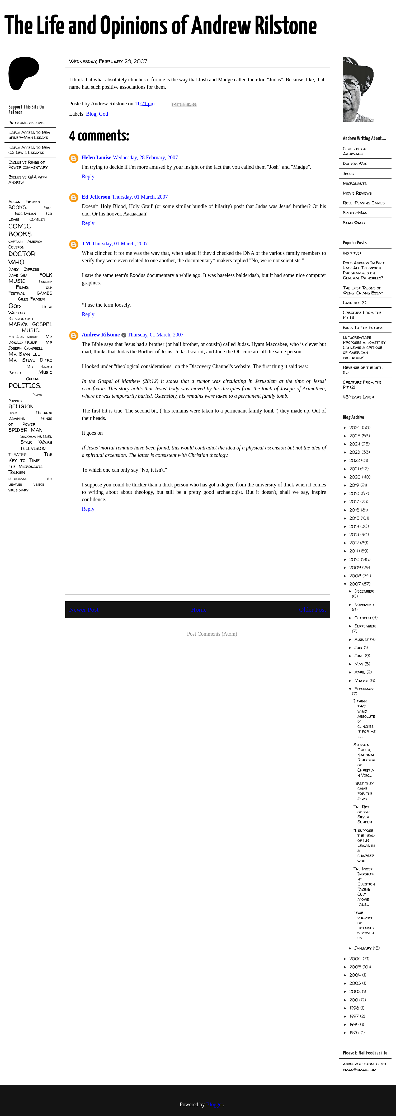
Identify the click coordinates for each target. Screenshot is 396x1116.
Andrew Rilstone (101, 334)
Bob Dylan (25, 213)
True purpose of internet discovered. (363, 925)
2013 (355, 534)
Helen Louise (96, 157)
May (360, 664)
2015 (355, 518)
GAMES (44, 293)
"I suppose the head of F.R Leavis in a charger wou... (364, 845)
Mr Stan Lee (24, 353)
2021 (355, 469)
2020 (356, 477)
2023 (355, 452)
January (364, 948)
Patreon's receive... (26, 122)
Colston (16, 247)
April (360, 672)
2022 (355, 460)
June (360, 656)
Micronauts (355, 183)
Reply (88, 176)
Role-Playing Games (364, 203)
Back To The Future (363, 327)
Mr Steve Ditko (30, 360)
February (364, 689)
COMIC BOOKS (20, 230)
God (103, 114)
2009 (356, 567)
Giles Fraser (31, 299)
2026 (356, 427)
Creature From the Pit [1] (362, 315)
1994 (355, 1024)
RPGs (12, 413)
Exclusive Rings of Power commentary (28, 164)
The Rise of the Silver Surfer (362, 814)
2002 (356, 991)
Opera (32, 379)
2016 (355, 510)
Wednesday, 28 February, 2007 (145, 157)
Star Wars (37, 442)
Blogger (214, 1104)
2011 (354, 551)
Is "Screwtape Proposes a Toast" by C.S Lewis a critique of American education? (364, 347)
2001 (355, 1000)
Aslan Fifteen (24, 201)
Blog (91, 114)
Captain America (25, 241)
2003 (356, 983)
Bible (48, 207)
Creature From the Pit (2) (362, 384)
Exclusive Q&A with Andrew (27, 179)
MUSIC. (31, 330)
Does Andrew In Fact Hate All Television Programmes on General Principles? (364, 270)
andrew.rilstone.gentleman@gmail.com (365, 1066)
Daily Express (23, 269)
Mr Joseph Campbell (30, 345)
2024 (355, 444)
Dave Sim (17, 275)
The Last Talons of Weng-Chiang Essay (363, 290)
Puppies (15, 401)
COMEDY (37, 219)
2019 (355, 485)
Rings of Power (30, 421)
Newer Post (83, 609)
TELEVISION (33, 448)
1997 (355, 1016)
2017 (355, 501)
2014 (355, 526)
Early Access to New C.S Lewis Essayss (29, 149)
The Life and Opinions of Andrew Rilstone (160, 27)
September (365, 626)
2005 (356, 967)
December (364, 591)
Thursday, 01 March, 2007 (140, 197)
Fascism (45, 281)
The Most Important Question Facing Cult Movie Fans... (364, 886)
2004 (356, 975)
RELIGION (21, 406)
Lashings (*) (354, 303)
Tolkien (16, 472)
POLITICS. (24, 385)
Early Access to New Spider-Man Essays (29, 134)
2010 (355, 559)
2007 (356, 584)
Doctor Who (355, 163)
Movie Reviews (357, 193)
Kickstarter (20, 318)
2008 (356, 576)
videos (39, 484)
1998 (355, 1008)
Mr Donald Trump (30, 339)
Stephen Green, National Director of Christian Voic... (364, 760)
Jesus (348, 173)
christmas (17, 478)
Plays (37, 394)
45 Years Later (358, 397)
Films (22, 287)
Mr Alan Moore (22, 337)
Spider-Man (355, 212)
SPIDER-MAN (25, 429)
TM (86, 243)
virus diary (18, 490)
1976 (355, 1032)
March (362, 680)
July (359, 647)
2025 (356, 436)
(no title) (352, 253)
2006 (356, 959)
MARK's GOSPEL (30, 324)
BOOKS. (17, 207)
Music (45, 372)
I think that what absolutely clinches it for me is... (364, 718)
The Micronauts (25, 466)
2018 (355, 493)
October (363, 618)
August (362, 639)
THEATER (17, 454)
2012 (355, 543)
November (364, 604)
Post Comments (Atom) (212, 634)
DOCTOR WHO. (22, 257)
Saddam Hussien (36, 436)
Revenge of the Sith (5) (363, 369)
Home (199, 609)
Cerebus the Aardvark (355, 151)
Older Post (312, 609)
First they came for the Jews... (363, 790)
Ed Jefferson (96, 197)
